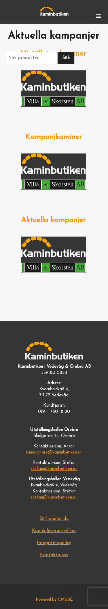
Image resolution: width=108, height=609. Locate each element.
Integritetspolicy (54, 543)
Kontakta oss (54, 555)
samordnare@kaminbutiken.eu (54, 452)
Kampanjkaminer (53, 137)
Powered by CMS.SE (54, 599)
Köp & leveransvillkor (54, 531)
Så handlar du (54, 518)
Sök (66, 58)
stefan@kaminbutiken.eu (54, 469)
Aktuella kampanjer (53, 220)
